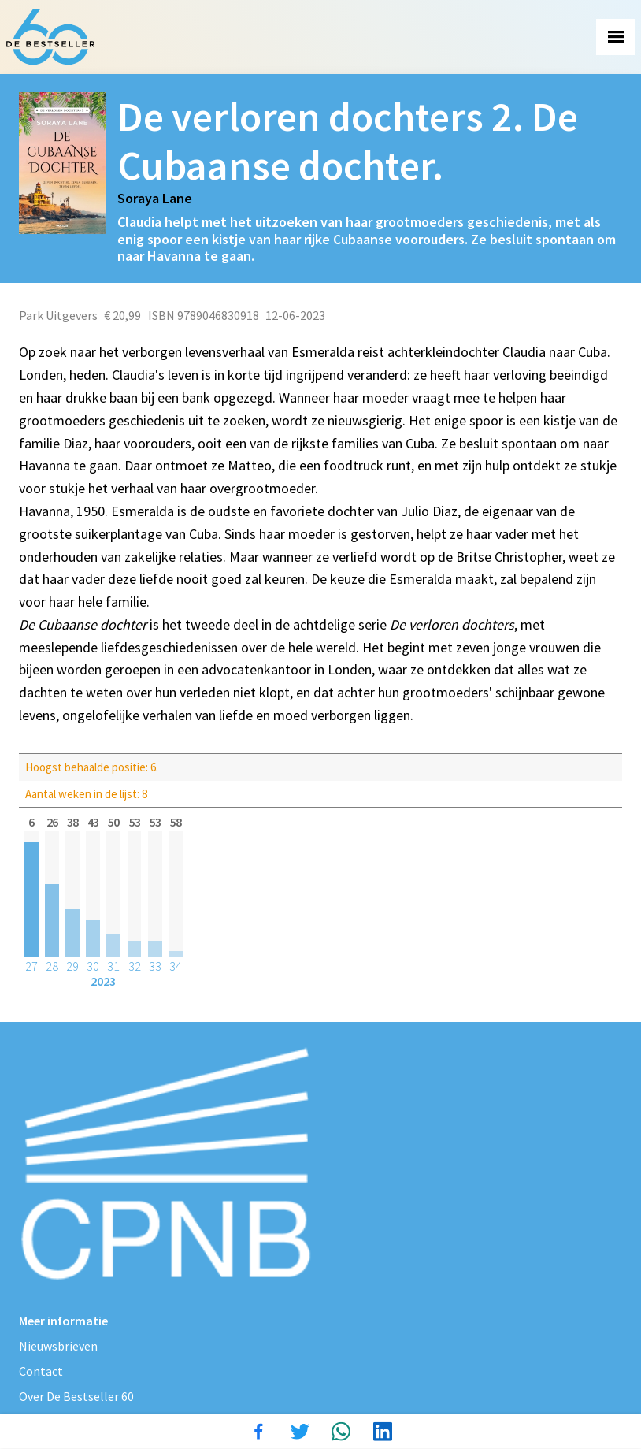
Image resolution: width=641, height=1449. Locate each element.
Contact (41, 1371)
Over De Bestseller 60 (76, 1396)
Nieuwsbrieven (58, 1346)
